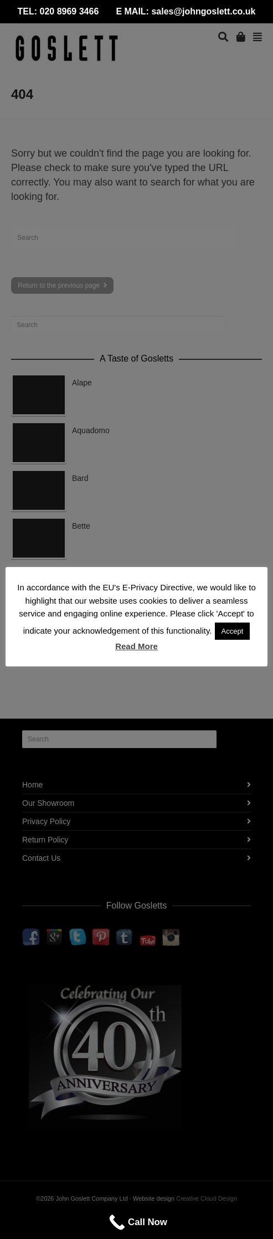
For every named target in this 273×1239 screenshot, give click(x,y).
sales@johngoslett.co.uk (203, 11)
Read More (136, 646)
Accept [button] (233, 631)
